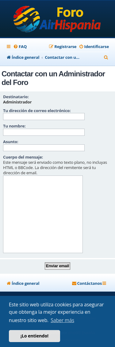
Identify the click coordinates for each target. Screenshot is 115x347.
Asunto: (10, 141)
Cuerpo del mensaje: (23, 157)
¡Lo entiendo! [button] (34, 336)
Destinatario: (16, 96)
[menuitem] (20, 46)
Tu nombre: (14, 126)
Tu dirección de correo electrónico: (37, 110)
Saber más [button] (62, 320)
